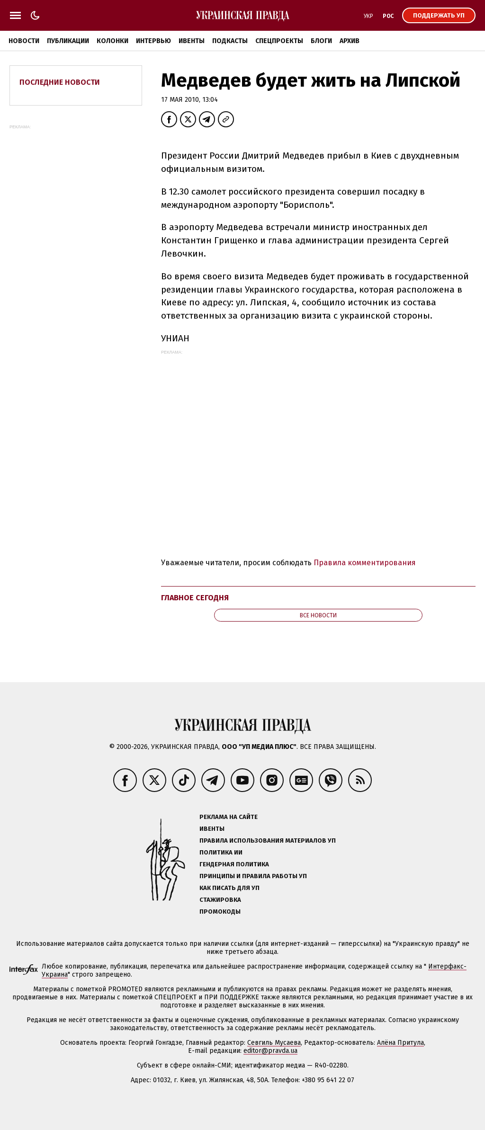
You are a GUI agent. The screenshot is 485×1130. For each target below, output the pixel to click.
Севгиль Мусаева (274, 1043)
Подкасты (230, 41)
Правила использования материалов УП (267, 840)
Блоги (321, 41)
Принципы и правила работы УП (253, 876)
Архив (349, 41)
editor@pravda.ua (270, 1051)
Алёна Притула (400, 1043)
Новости (24, 41)
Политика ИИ (220, 852)
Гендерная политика (234, 864)
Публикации (68, 41)
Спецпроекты (279, 41)
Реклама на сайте (228, 816)
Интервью (153, 41)
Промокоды (220, 911)
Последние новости (59, 82)
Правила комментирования (365, 562)
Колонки (112, 41)
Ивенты (192, 41)
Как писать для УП (229, 887)
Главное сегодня (195, 597)
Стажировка (220, 899)
